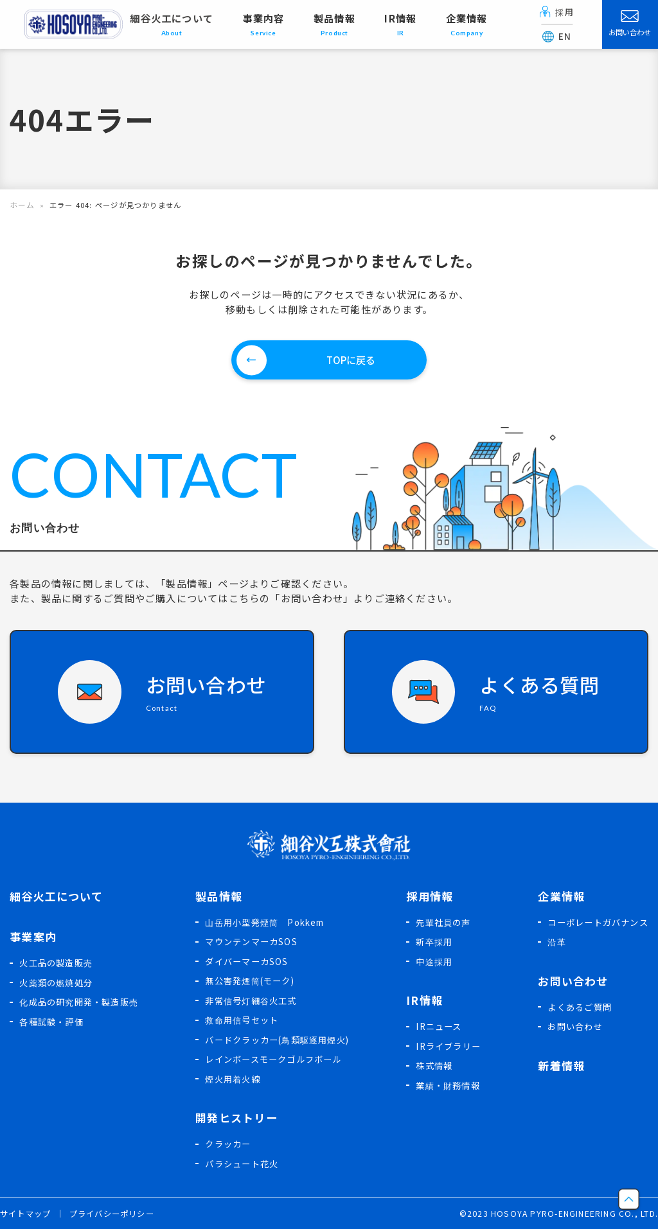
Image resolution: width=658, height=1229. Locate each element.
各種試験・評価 (51, 1021)
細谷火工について (171, 24)
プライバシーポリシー (111, 1213)
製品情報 (218, 895)
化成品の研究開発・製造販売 (78, 1001)
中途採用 (434, 961)
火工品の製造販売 (56, 962)
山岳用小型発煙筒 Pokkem (264, 922)
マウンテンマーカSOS (251, 941)
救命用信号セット (241, 1019)
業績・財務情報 (448, 1085)
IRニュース (438, 1026)
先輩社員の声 (443, 922)
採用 (556, 12)
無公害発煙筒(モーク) (249, 980)
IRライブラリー (448, 1046)
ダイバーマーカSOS (246, 961)
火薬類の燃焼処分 (56, 982)
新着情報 (561, 1065)
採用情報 (429, 895)
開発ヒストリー (236, 1117)
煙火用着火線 (232, 1078)
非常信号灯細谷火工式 (250, 1000)
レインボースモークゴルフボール (273, 1058)
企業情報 (561, 895)
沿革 (556, 941)
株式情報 (434, 1065)
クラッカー (228, 1143)
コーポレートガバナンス (597, 922)
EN (557, 36)
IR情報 (424, 999)
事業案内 (33, 936)
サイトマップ (25, 1213)
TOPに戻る (350, 359)
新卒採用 (434, 941)
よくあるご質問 (579, 1006)
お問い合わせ (630, 23)
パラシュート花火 (241, 1163)
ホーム (21, 204)
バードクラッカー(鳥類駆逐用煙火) (277, 1039)
